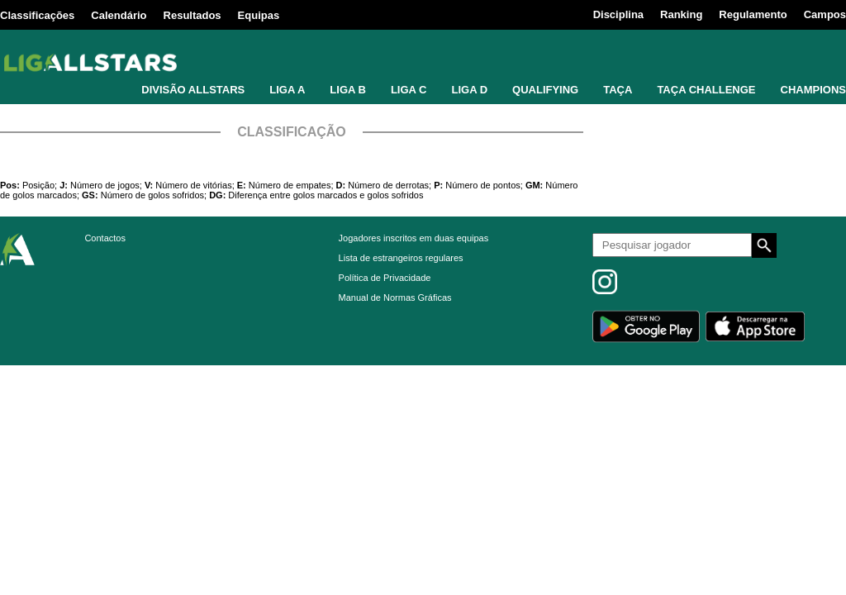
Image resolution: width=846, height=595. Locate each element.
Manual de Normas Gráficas (395, 297)
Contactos (105, 238)
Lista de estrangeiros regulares (401, 258)
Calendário (118, 15)
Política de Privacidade (385, 278)
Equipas (259, 15)
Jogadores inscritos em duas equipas (414, 238)
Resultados (192, 15)
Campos (825, 14)
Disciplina (618, 14)
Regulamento (753, 14)
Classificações (37, 15)
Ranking (681, 14)
